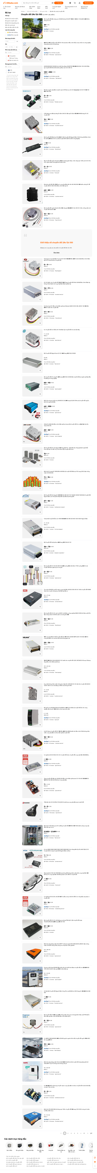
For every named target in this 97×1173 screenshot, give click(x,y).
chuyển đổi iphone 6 (53, 1160)
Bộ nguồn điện (43, 11)
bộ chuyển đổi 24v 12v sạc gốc (15, 1158)
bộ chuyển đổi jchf (11, 1166)
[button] (53, 3)
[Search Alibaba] (36, 3)
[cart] (75, 3)
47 (84, 1133)
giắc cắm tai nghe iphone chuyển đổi (57, 1162)
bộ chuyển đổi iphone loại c (55, 1164)
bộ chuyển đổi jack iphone (14, 1164)
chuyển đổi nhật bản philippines (76, 1164)
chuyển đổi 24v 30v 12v (54, 1158)
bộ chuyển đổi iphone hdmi (35, 1162)
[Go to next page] (88, 1133)
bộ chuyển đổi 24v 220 (33, 1158)
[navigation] (12, 573)
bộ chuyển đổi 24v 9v (73, 1158)
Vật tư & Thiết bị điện (32, 11)
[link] (95, 1158)
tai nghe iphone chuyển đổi (14, 1162)
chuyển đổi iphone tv (33, 1164)
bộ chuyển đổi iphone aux (74, 1160)
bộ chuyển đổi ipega (32, 1160)
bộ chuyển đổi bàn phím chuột (36, 1166)
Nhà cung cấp (56, 29)
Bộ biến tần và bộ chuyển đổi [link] (57, 11)
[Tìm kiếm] (58, 3)
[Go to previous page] (61, 1133)
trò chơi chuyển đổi (12, 1160)
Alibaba (23, 11)
